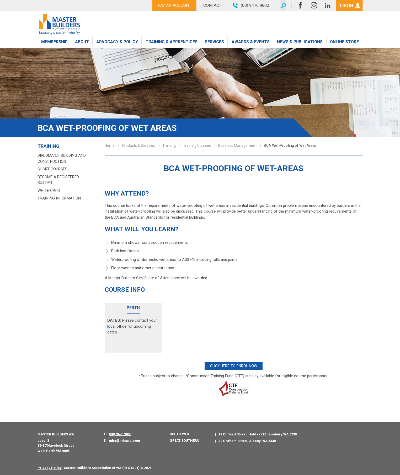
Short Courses (52, 169)
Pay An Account (173, 5)
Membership (54, 42)
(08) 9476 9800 (120, 433)
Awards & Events (250, 42)
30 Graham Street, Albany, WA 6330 (247, 440)
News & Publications (299, 42)
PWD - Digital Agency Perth (175, 467)
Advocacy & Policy (117, 42)
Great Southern (184, 440)
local (111, 326)
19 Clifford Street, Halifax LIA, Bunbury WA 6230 (257, 433)
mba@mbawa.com (124, 440)
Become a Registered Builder (58, 180)
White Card (49, 190)
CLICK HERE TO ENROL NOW (234, 366)
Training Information (59, 198)
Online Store (344, 42)
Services (214, 42)
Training (49, 146)
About (81, 42)
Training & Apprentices (172, 42)
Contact (211, 5)
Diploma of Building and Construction (62, 158)
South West (180, 433)
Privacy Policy (50, 467)
